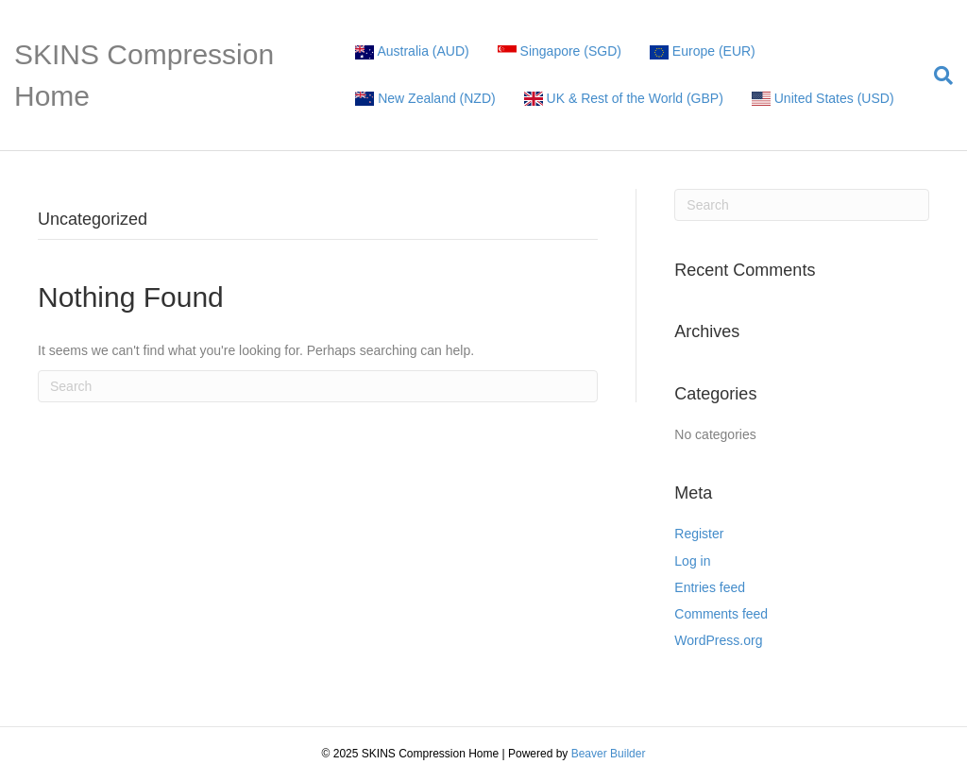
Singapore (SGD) (559, 51)
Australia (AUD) (411, 51)
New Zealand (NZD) (425, 99)
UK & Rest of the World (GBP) (623, 99)
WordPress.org (718, 640)
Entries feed (709, 587)
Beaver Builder (608, 753)
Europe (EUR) (702, 51)
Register (698, 533)
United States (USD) (823, 99)
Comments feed (721, 613)
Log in (692, 561)
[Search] (936, 75)
